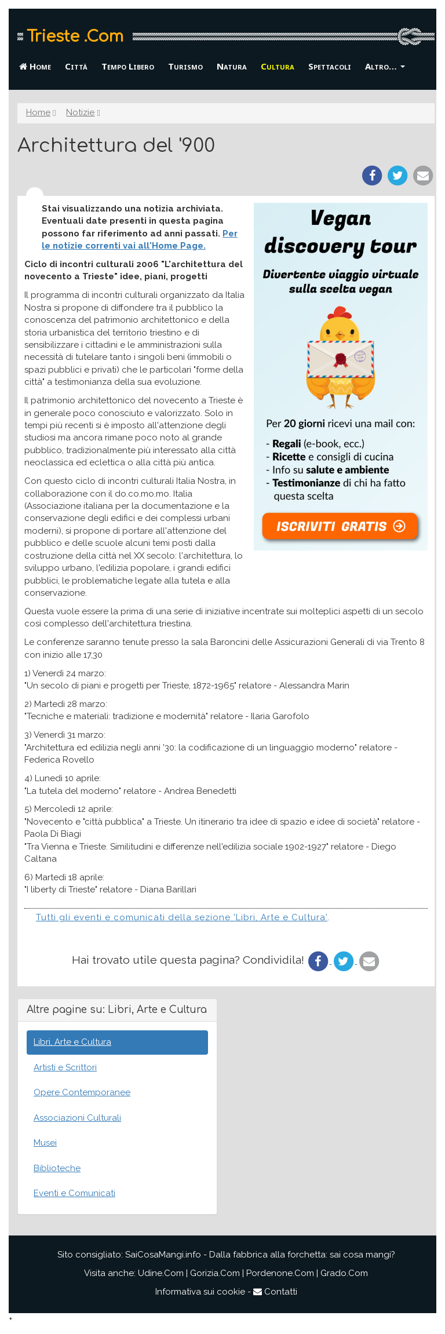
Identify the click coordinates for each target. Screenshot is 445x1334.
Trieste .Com (75, 36)
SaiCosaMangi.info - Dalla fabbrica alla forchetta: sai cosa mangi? (260, 1254)
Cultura (277, 66)
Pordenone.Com (280, 1273)
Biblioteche (57, 1168)
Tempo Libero (127, 66)
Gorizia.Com (215, 1273)
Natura (232, 66)
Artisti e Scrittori (65, 1067)
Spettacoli (329, 66)
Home (35, 66)
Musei (45, 1143)
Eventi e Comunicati (74, 1193)
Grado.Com (344, 1273)
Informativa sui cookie (200, 1291)
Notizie (80, 112)
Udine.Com (161, 1273)
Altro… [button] (385, 66)
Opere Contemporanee (82, 1092)
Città (76, 66)
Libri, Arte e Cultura (72, 1042)
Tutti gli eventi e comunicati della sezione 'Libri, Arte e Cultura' (181, 917)
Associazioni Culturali (77, 1118)
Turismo (185, 66)
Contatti (275, 1291)
